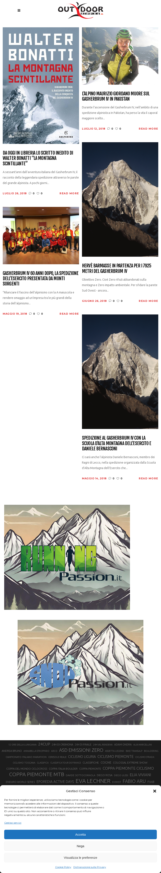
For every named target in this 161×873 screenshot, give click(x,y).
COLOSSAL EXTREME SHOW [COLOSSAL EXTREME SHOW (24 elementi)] (130, 762)
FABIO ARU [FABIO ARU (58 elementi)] (134, 781)
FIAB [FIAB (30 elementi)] (150, 782)
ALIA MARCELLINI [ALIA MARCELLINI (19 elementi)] (142, 744)
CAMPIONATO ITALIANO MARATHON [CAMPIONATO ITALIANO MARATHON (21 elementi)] (26, 757)
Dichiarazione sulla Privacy (89, 867)
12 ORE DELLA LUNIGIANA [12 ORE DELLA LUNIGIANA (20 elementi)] (22, 744)
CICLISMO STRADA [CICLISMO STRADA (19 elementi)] (144, 757)
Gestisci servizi (12, 822)
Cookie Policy (63, 867)
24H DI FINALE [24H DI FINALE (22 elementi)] (83, 744)
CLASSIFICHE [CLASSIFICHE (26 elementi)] (91, 762)
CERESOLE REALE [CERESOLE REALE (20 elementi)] (57, 757)
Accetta (80, 834)
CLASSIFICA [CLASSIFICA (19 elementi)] (43, 762)
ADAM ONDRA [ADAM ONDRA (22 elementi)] (123, 744)
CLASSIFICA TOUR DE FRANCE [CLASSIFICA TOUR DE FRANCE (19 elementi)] (65, 762)
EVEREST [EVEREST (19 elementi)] (116, 782)
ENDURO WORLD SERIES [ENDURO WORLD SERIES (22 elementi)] (20, 782)
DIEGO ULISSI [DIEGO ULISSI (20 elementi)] (121, 775)
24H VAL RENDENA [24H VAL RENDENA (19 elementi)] (103, 744)
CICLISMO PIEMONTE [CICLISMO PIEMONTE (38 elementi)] (115, 756)
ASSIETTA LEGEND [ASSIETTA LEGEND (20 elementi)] (114, 751)
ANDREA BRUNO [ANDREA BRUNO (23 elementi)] (12, 750)
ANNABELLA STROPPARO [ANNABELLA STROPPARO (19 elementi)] (36, 751)
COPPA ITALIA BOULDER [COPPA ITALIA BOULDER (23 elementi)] (63, 768)
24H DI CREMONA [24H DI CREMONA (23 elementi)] (62, 744)
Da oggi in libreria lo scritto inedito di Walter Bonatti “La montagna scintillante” (38, 158)
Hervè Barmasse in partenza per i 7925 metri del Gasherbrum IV (116, 268)
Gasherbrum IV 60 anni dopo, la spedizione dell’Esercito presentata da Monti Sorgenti (40, 279)
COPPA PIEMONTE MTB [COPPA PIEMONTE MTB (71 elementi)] (36, 774)
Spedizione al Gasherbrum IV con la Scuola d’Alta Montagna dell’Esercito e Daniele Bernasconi (116, 443)
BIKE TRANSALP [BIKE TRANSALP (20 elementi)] (134, 751)
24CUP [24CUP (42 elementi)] (44, 744)
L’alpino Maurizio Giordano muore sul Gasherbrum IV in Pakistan (115, 96)
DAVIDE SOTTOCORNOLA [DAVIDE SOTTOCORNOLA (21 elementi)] (80, 775)
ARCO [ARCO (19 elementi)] (54, 751)
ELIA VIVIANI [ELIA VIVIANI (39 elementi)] (140, 775)
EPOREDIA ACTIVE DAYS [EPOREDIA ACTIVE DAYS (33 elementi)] (55, 782)
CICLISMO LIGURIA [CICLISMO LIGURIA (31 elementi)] (82, 757)
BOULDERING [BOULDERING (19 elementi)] (151, 751)
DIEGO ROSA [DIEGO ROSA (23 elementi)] (104, 775)
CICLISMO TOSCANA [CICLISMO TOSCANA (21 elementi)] (24, 762)
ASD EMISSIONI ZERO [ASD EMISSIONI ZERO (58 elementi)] (81, 750)
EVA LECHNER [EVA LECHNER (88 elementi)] (93, 781)
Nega (80, 846)
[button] (155, 791)
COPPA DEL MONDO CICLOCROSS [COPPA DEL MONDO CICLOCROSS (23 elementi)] (26, 768)
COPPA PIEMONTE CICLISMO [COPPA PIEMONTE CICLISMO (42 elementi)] (128, 768)
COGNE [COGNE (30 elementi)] (106, 762)
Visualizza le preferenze (80, 857)
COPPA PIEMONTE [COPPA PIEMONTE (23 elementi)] (90, 768)
